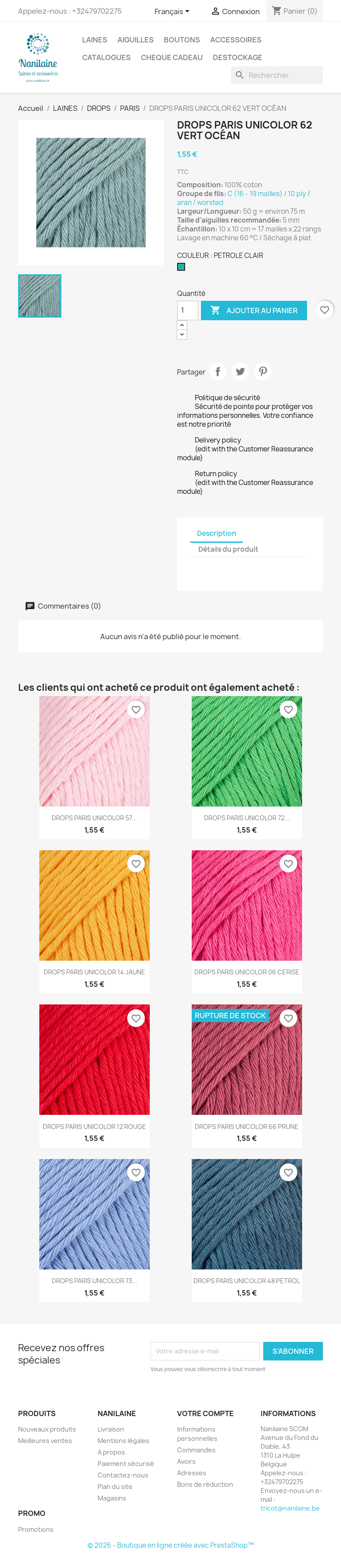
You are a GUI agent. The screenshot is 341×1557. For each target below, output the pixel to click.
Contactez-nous (123, 1475)
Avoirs (186, 1461)
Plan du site (115, 1486)
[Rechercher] (277, 75)
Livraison (111, 1429)
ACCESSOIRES (235, 40)
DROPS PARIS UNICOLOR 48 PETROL (246, 1281)
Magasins (112, 1498)
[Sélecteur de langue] (174, 12)
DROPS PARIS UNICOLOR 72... (247, 818)
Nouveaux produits (47, 1429)
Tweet (240, 371)
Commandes (196, 1450)
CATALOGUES (106, 57)
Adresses (191, 1473)
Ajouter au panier (254, 310)
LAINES (94, 40)
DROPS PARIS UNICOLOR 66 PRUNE (247, 1126)
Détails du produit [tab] (228, 549)
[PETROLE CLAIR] (183, 269)
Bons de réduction (205, 1484)
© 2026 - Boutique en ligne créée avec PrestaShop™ (170, 1545)
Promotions (35, 1529)
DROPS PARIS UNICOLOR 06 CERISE (246, 972)
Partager (218, 371)
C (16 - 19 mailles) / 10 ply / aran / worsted (243, 198)
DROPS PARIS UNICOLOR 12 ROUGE (94, 1126)
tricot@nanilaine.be (290, 1508)
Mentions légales (123, 1440)
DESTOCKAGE (237, 57)
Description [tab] (216, 533)
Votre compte (205, 1413)
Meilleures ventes (45, 1440)
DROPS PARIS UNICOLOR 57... (94, 818)
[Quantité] (187, 310)
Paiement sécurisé (126, 1463)
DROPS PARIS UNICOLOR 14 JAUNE (94, 972)
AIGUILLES (135, 40)
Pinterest (263, 371)
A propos (111, 1452)
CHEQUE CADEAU (172, 57)
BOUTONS (182, 40)
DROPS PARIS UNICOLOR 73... (94, 1281)
